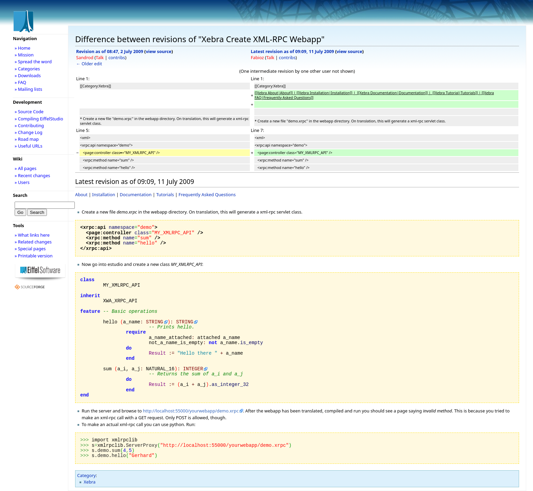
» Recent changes (32, 175)
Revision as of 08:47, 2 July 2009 (109, 51)
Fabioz (257, 57)
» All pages (25, 168)
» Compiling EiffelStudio (39, 119)
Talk (100, 57)
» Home (22, 48)
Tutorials (165, 194)
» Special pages (30, 248)
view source (158, 51)
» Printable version (34, 256)
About (81, 194)
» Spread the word (33, 61)
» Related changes (33, 242)
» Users (22, 182)
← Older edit (89, 64)
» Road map (27, 139)
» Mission (24, 55)
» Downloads (28, 75)
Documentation (136, 194)
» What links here (32, 235)
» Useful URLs (28, 146)
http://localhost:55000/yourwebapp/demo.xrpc (190, 411)
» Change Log (28, 132)
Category (86, 475)
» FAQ (20, 82)
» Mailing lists (28, 89)
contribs (116, 57)
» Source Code (29, 111)
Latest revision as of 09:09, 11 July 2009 (292, 51)
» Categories (27, 69)
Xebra (90, 482)
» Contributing (29, 125)
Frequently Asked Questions (207, 194)
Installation (103, 194)
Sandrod (84, 57)
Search (20, 195)
